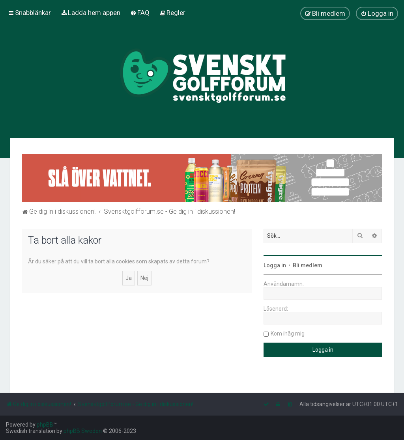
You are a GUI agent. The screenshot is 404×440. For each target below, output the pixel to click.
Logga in (275, 265)
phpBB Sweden (83, 431)
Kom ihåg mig (288, 333)
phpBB (45, 424)
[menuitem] (90, 13)
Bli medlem (307, 265)
